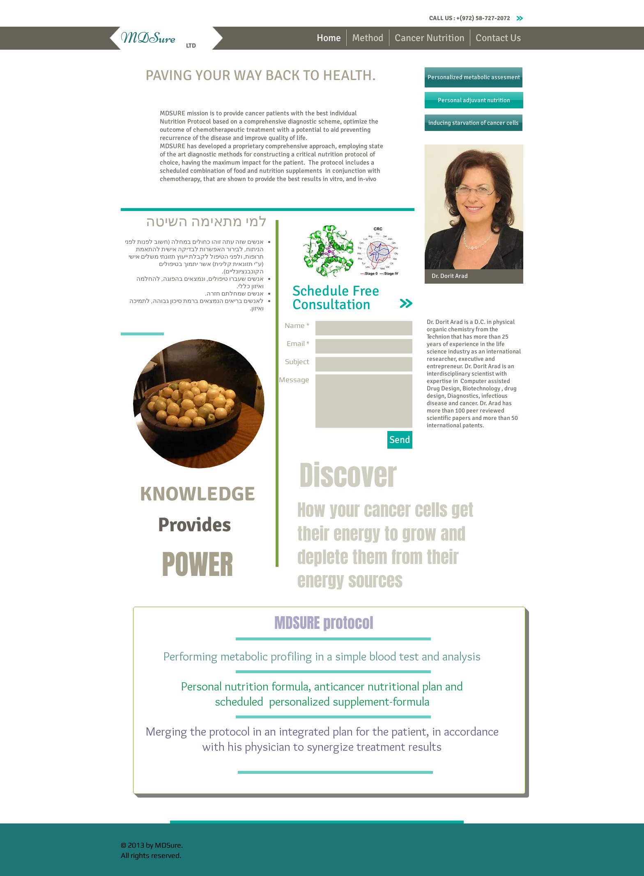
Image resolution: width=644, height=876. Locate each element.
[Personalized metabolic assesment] (473, 77)
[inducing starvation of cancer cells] (473, 123)
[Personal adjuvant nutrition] (474, 100)
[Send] (399, 440)
